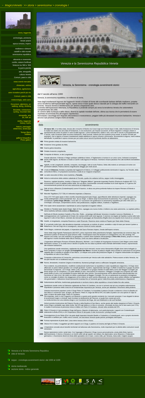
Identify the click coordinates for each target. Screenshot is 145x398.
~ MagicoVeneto (12, 5)
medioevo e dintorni (23, 49)
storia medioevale (19, 366)
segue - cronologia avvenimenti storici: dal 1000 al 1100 (35, 360)
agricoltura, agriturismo (22, 89)
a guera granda (24, 68)
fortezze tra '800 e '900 (22, 65)
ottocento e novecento (22, 59)
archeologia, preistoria (22, 38)
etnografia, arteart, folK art (25, 116)
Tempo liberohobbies (26, 133)
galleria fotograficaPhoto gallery (23, 139)
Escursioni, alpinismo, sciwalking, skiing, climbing (21, 105)
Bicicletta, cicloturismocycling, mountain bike (22, 111)
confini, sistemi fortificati (21, 62)
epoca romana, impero (22, 44)
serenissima (44, 5)
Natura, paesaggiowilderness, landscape (22, 128)
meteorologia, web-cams (21, 100)
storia (31, 5)
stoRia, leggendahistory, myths (24, 122)
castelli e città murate (22, 52)
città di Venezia (18, 354)
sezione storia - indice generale (25, 369)
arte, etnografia (25, 72)
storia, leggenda (24, 33)
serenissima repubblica (22, 54)
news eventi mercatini (22, 82)
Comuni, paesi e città (22, 77)
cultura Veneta (25, 75)
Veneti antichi (25, 41)
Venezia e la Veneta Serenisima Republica (30, 351)
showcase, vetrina (24, 85)
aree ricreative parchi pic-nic (19, 93)
